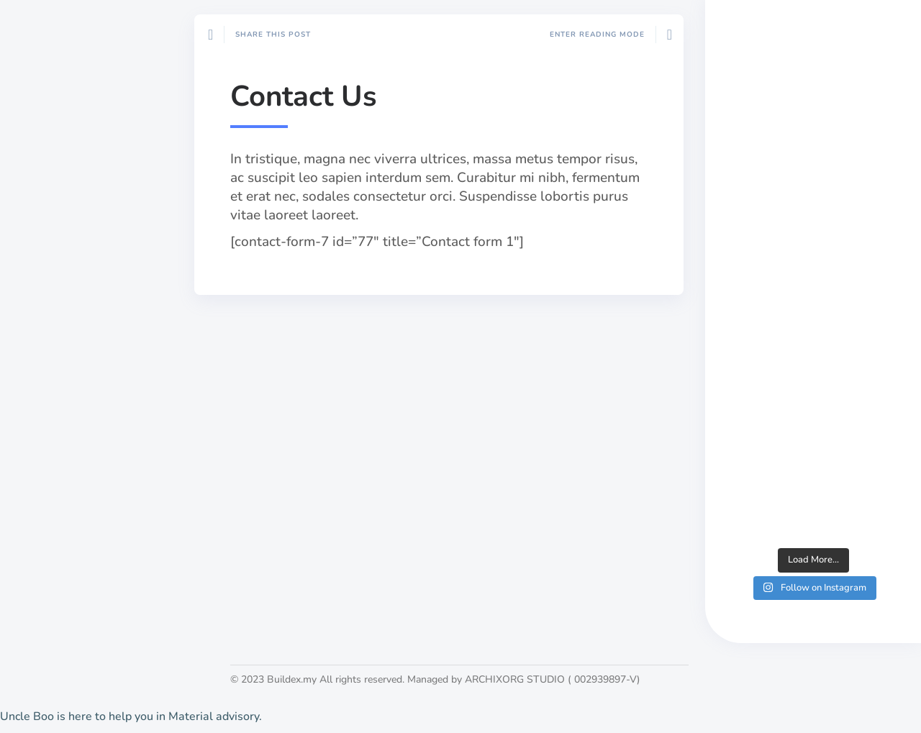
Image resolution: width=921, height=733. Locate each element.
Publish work (63, 569)
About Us (53, 544)
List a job (52, 593)
